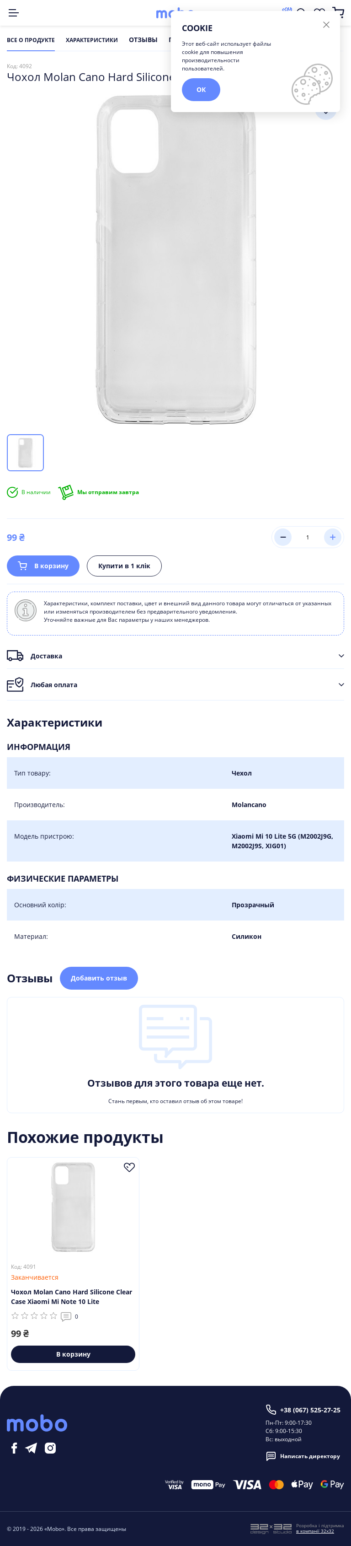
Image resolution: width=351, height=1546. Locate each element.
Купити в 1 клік (124, 565)
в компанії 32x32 (315, 1531)
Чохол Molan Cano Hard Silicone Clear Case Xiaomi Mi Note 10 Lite (71, 1297)
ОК (201, 89)
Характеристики (92, 40)
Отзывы (143, 40)
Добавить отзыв (99, 978)
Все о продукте (31, 40)
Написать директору (303, 1456)
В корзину (43, 566)
